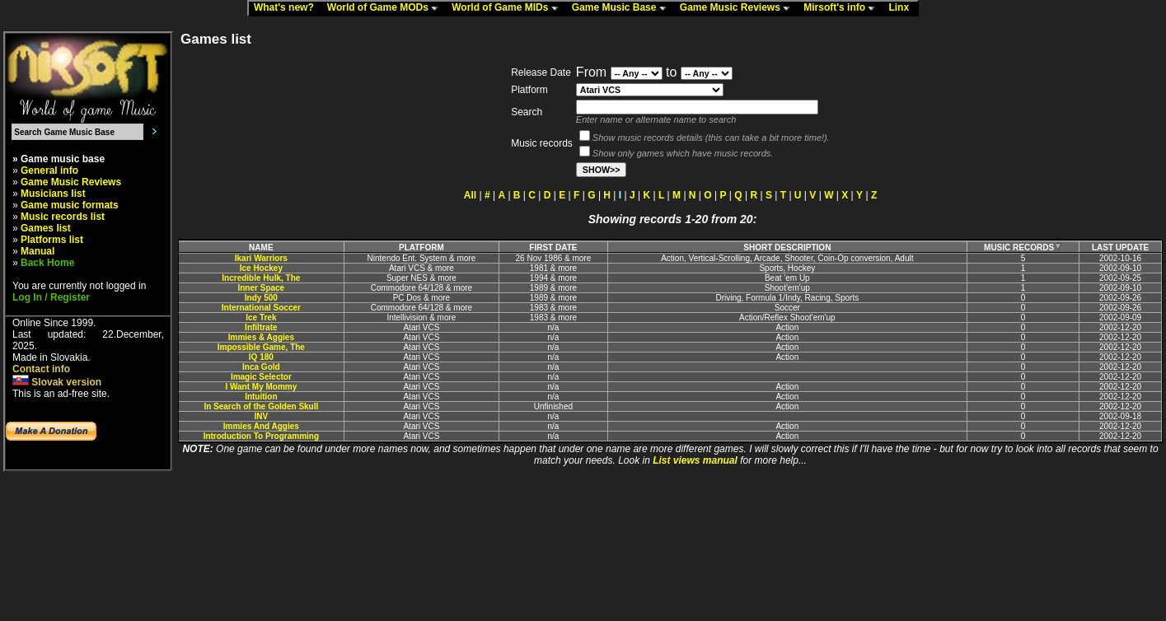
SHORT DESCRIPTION (787, 247)
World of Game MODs (386, 8)
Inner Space (260, 287)
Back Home (47, 262)
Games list (46, 228)
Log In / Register (51, 297)
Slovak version (56, 382)
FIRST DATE (553, 247)
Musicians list (53, 193)
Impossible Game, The (261, 347)
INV (262, 416)
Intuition (261, 396)
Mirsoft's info (843, 8)
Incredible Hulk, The (261, 277)
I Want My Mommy (261, 386)
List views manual (695, 460)
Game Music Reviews (738, 8)
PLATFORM (421, 247)
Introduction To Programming (261, 436)
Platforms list (52, 239)
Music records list (63, 216)
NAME (261, 247)
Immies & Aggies (261, 337)
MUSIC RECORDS (1023, 247)
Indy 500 (261, 297)
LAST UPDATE (1120, 247)
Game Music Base (623, 8)
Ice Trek (261, 317)
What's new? (287, 8)
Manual (37, 251)
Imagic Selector (261, 376)
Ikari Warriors (261, 258)
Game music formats (70, 205)
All (470, 195)
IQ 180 (261, 357)
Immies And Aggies (261, 426)
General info (49, 170)
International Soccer (261, 307)
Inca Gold (261, 366)
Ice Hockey (261, 268)
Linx (902, 8)
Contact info (41, 369)
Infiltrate (261, 327)
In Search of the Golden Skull (261, 406)
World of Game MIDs (508, 8)
